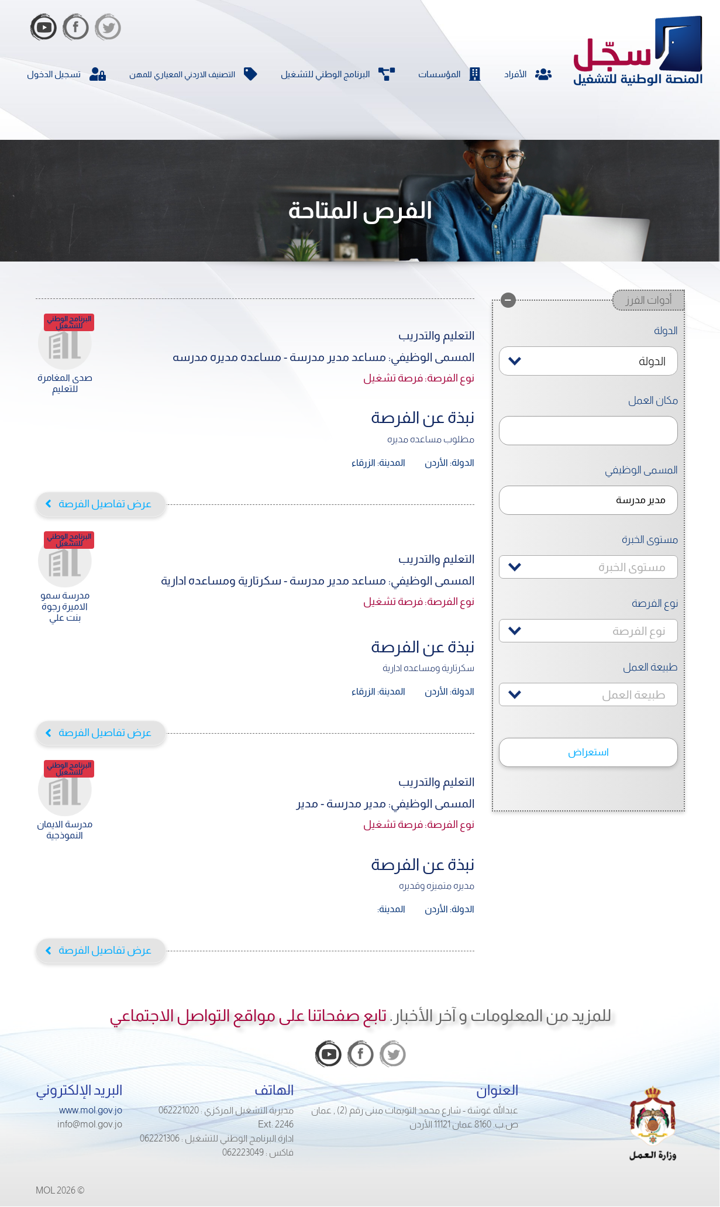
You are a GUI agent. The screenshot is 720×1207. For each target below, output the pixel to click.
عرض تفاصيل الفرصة (104, 503)
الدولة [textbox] (652, 361)
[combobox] (588, 361)
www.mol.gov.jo (90, 1110)
